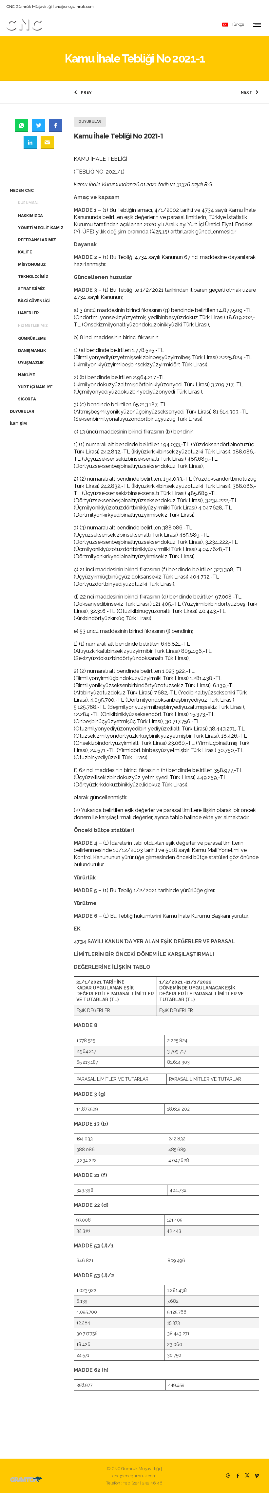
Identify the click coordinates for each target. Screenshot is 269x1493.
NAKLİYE (26, 374)
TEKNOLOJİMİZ (33, 275)
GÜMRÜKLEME (32, 337)
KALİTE (25, 251)
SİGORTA (27, 398)
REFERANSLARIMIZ (37, 239)
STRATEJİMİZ (31, 288)
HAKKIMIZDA (30, 214)
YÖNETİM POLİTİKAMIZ (40, 227)
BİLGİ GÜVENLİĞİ (34, 300)
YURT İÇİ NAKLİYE (35, 386)
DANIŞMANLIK (32, 349)
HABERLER (28, 312)
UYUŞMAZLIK (31, 361)
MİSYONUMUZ (32, 263)
